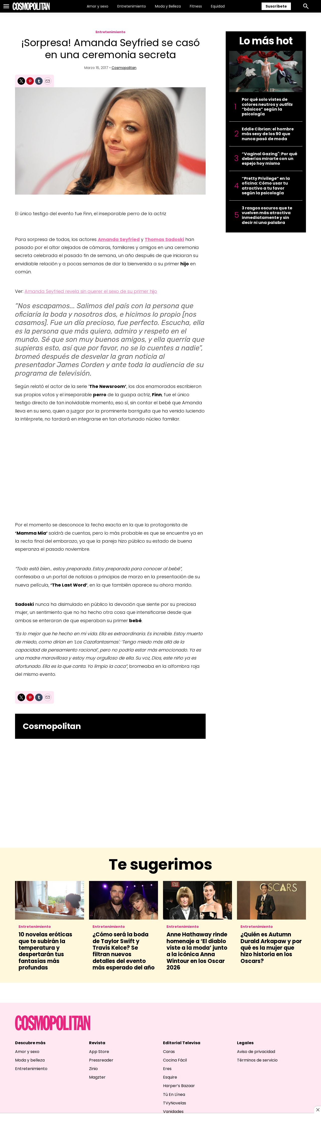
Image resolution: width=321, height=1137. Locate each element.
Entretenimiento (131, 6)
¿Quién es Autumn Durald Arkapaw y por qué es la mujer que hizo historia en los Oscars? (271, 948)
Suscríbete (276, 6)
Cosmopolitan (124, 67)
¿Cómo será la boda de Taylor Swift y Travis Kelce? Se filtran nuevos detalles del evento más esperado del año (123, 951)
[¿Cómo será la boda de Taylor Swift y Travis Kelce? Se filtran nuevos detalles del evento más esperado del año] (123, 900)
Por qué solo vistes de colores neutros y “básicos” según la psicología (267, 106)
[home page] (31, 6)
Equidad (218, 6)
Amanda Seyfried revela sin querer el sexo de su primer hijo (91, 291)
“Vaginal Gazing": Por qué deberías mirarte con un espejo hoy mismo (269, 158)
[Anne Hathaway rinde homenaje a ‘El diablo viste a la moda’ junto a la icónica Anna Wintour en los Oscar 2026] (197, 900)
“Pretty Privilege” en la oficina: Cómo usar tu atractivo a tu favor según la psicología (266, 185)
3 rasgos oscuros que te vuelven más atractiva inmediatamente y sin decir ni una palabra (267, 215)
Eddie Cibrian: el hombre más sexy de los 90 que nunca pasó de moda (268, 134)
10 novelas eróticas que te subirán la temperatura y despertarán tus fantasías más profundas (45, 951)
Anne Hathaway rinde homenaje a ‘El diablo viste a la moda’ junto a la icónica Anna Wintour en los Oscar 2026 (197, 951)
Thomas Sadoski (164, 239)
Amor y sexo (97, 6)
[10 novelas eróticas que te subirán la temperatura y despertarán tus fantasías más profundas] (49, 900)
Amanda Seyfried (119, 239)
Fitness (196, 6)
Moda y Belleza (168, 6)
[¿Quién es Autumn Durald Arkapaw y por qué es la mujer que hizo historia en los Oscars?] (271, 900)
